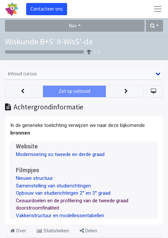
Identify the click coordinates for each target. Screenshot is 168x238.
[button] (154, 26)
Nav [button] (73, 25)
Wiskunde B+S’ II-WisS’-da (49, 41)
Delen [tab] (88, 231)
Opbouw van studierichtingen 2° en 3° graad (63, 193)
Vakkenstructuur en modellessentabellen (60, 215)
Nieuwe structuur (34, 178)
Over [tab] (18, 231)
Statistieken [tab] (53, 231)
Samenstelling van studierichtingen (53, 186)
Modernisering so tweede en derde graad (60, 154)
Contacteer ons (46, 9)
